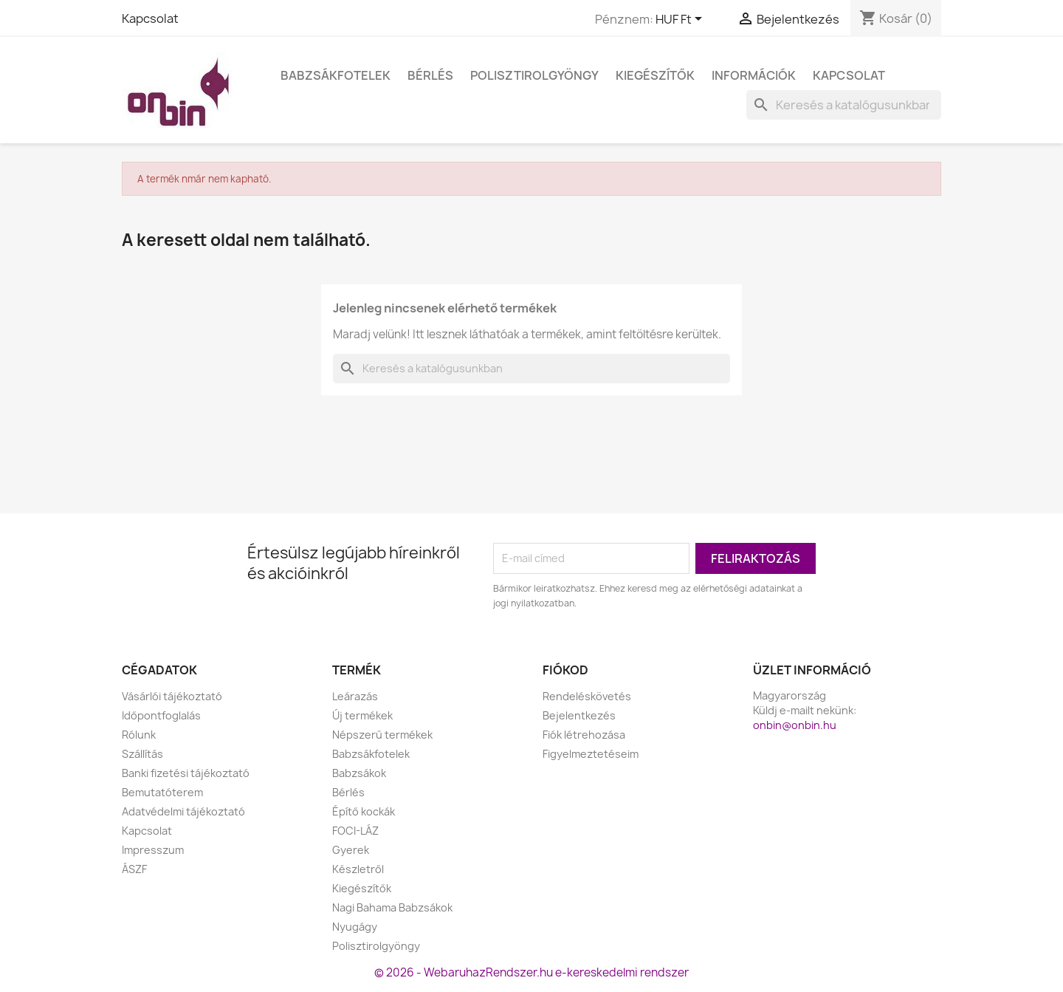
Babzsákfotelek (336, 75)
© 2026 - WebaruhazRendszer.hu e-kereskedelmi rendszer (531, 972)
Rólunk (139, 735)
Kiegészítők (655, 75)
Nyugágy (354, 927)
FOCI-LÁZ (355, 831)
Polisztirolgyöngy (534, 75)
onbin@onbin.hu (794, 725)
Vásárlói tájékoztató (172, 696)
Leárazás (355, 696)
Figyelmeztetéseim (591, 754)
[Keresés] (843, 105)
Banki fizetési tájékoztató (186, 773)
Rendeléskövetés (587, 696)
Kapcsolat (150, 18)
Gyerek (350, 850)
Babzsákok (359, 773)
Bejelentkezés (579, 715)
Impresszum (153, 850)
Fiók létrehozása (584, 735)
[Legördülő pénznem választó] (681, 20)
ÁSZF (134, 869)
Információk (754, 75)
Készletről (358, 869)
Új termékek (362, 715)
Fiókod (565, 670)
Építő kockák (363, 811)
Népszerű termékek (382, 735)
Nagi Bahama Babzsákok (392, 907)
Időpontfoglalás (161, 715)
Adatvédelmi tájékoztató (183, 811)
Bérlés (430, 75)
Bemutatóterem (162, 792)
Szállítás (142, 754)
